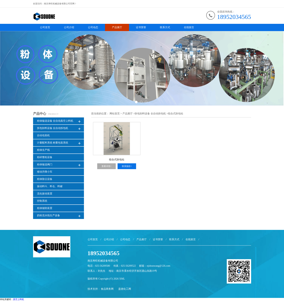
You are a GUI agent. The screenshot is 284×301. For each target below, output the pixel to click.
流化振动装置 (44, 193)
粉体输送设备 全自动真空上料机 (55, 120)
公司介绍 (69, 27)
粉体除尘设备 (44, 179)
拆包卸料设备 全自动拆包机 (52, 128)
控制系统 (42, 201)
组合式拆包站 (175, 113)
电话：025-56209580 (99, 265)
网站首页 (115, 113)
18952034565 (234, 16)
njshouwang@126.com (158, 265)
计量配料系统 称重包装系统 (52, 142)
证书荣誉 (141, 27)
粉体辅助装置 (44, 208)
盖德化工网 (124, 289)
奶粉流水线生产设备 (48, 215)
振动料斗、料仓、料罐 (50, 186)
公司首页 (45, 27)
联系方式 (165, 27)
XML (122, 278)
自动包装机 (43, 135)
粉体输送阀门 (44, 164)
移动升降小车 (44, 171)
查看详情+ (107, 166)
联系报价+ (127, 166)
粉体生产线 (43, 150)
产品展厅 (117, 27)
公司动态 (93, 27)
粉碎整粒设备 (44, 157)
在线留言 (189, 27)
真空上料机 (18, 299)
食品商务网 (107, 289)
